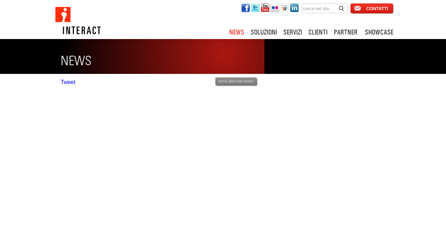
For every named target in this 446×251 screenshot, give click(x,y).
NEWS (236, 32)
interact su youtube (265, 8)
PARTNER (345, 32)
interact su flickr (274, 8)
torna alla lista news (236, 81)
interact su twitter (255, 8)
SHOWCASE (379, 32)
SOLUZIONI (264, 32)
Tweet (68, 82)
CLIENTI (318, 32)
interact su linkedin (294, 8)
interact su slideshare (284, 8)
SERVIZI (292, 32)
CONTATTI (377, 8)
